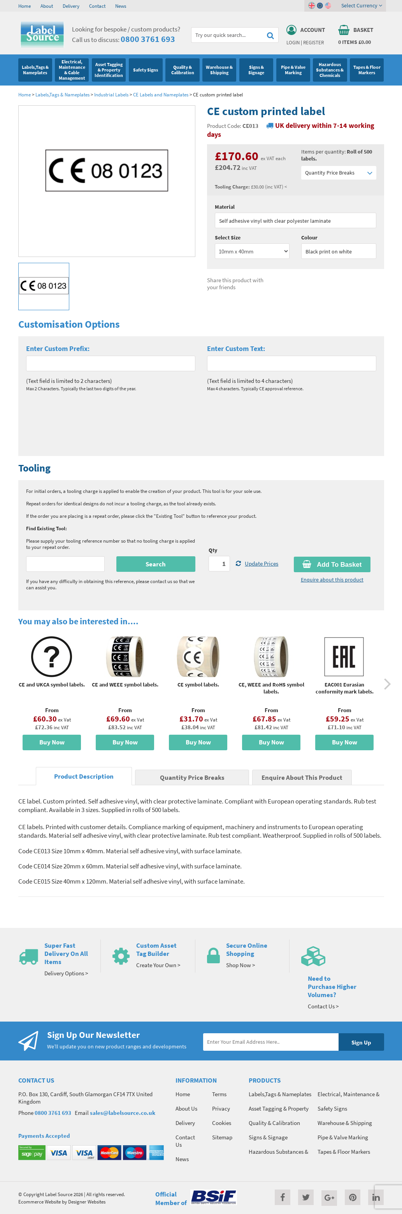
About (46, 6)
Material (225, 206)
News (120, 6)
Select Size (227, 237)
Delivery (71, 6)
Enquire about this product (332, 579)
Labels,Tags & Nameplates (62, 94)
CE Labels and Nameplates (160, 94)
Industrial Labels (112, 94)
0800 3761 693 (148, 38)
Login (293, 42)
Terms (219, 1094)
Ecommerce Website (39, 1201)
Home (24, 6)
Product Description (84, 776)
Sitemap (222, 1137)
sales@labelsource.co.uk (122, 1112)
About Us (186, 1108)
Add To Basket (332, 564)
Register (313, 42)
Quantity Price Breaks (338, 173)
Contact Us (185, 1141)
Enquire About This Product (302, 778)
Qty (213, 550)
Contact (97, 6)
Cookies (221, 1123)
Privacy (221, 1108)
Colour (309, 237)
